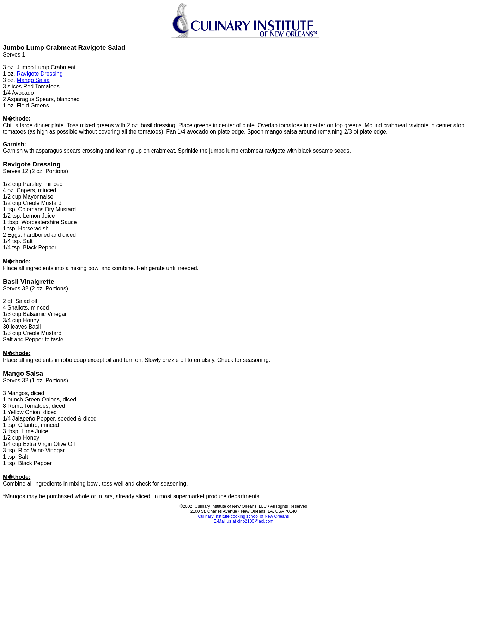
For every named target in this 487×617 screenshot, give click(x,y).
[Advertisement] (243, 566)
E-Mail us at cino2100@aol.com (244, 521)
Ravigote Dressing (40, 74)
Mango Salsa (33, 80)
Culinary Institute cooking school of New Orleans (243, 516)
